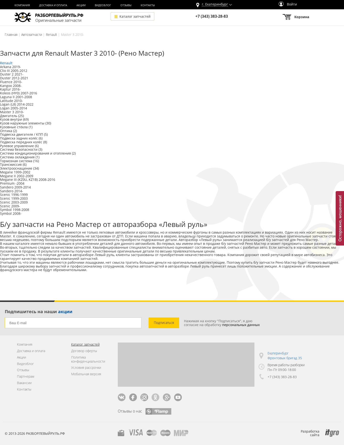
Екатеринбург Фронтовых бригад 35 (285, 355)
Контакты (148, 5)
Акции (81, 5)
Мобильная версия (86, 374)
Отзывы (125, 5)
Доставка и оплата (53, 5)
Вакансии (24, 383)
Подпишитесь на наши (38, 311)
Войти (288, 4)
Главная (11, 34)
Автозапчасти (31, 34)
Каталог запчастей (134, 16)
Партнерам (25, 377)
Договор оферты (84, 351)
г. (215, 4)
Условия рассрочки (86, 368)
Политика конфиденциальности (88, 359)
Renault (51, 34)
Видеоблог (103, 5)
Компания (22, 5)
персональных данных (241, 324)
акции (65, 311)
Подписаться (164, 322)
